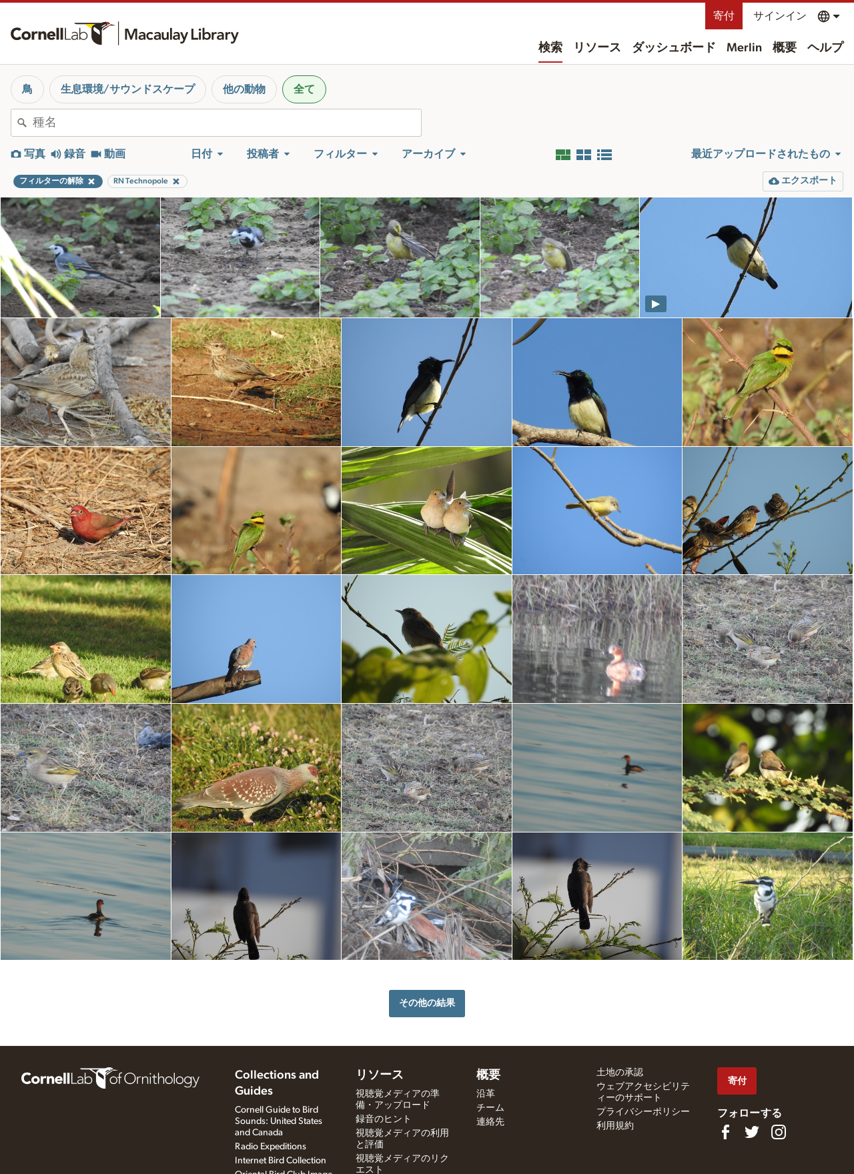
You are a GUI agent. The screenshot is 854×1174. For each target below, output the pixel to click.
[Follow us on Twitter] (752, 1132)
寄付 (724, 16)
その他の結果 (427, 1003)
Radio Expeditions (270, 1146)
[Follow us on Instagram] (779, 1132)
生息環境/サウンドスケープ (128, 89)
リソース (597, 48)
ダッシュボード (674, 48)
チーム (490, 1108)
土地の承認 (619, 1072)
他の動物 (244, 89)
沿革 (485, 1094)
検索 (550, 48)
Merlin (744, 48)
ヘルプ (825, 48)
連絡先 (490, 1122)
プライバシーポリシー (643, 1112)
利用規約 (615, 1126)
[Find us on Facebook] (725, 1132)
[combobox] (227, 122)
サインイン (780, 16)
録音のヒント (384, 1119)
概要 (785, 48)
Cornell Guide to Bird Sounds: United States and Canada (278, 1121)
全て (304, 89)
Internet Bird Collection (280, 1160)
